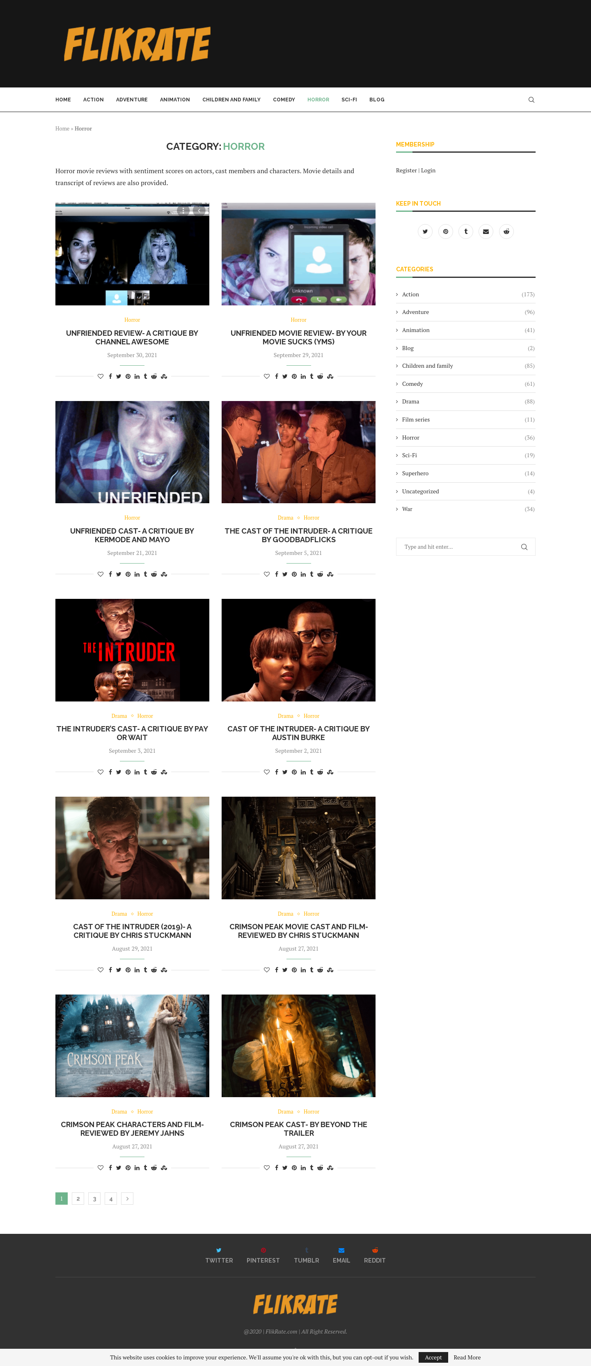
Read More (467, 1357)
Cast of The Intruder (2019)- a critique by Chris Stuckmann (132, 931)
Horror (318, 100)
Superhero (468, 473)
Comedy (284, 100)
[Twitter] (426, 231)
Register (406, 170)
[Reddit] (506, 231)
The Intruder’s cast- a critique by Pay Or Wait (132, 733)
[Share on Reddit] (154, 376)
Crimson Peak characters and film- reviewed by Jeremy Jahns (132, 1129)
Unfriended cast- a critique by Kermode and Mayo (132, 535)
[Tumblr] (466, 231)
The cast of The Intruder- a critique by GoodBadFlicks (298, 535)
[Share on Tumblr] (145, 376)
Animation (175, 100)
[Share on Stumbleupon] (164, 376)
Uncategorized (468, 491)
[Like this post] (100, 376)
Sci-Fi (349, 100)
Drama (285, 518)
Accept (433, 1357)
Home (63, 100)
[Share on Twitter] (118, 376)
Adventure (132, 100)
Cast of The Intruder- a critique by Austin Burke (298, 733)
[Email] (486, 231)
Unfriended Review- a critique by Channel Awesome (132, 337)
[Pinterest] (446, 231)
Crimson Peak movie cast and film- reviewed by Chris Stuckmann (298, 931)
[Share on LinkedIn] (137, 376)
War (468, 509)
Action (93, 100)
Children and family (231, 100)
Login (428, 170)
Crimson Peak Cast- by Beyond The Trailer (298, 1129)
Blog (377, 100)
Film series (468, 419)
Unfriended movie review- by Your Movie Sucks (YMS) (299, 337)
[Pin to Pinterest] (128, 376)
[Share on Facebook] (110, 376)
